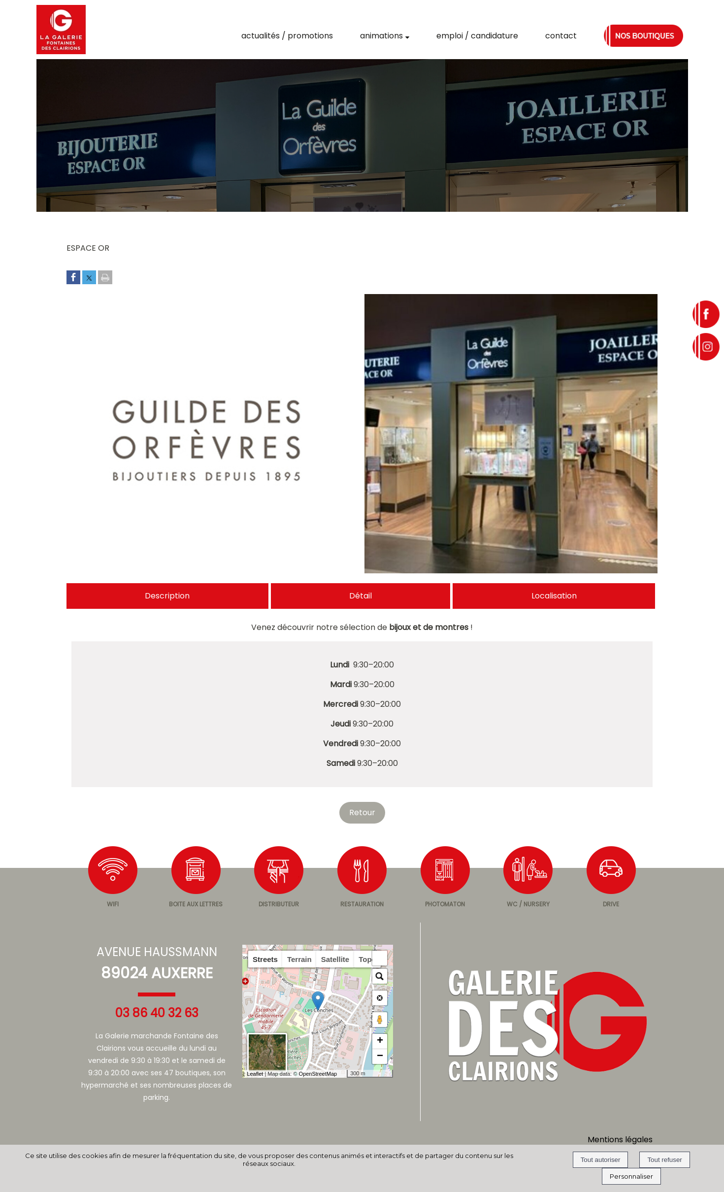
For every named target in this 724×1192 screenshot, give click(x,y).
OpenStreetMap (317, 1074)
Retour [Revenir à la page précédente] (362, 812)
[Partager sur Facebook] (73, 278)
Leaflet (255, 1074)
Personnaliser (631, 1176)
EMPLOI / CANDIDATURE (477, 35)
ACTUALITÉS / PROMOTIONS (287, 35)
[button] (379, 958)
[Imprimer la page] (105, 278)
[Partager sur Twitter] (89, 278)
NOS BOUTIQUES (643, 36)
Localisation (554, 595)
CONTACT (561, 35)
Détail (360, 595)
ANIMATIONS (381, 35)
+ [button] (380, 1041)
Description (167, 595)
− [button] (380, 1056)
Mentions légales (620, 1139)
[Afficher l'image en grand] (213, 570)
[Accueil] (61, 29)
